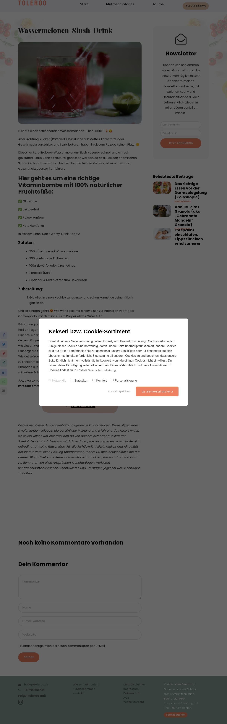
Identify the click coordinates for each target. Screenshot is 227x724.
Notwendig (57, 380)
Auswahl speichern (118, 391)
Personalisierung (124, 380)
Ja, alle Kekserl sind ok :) (157, 391)
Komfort (100, 380)
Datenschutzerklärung (102, 370)
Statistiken (79, 380)
